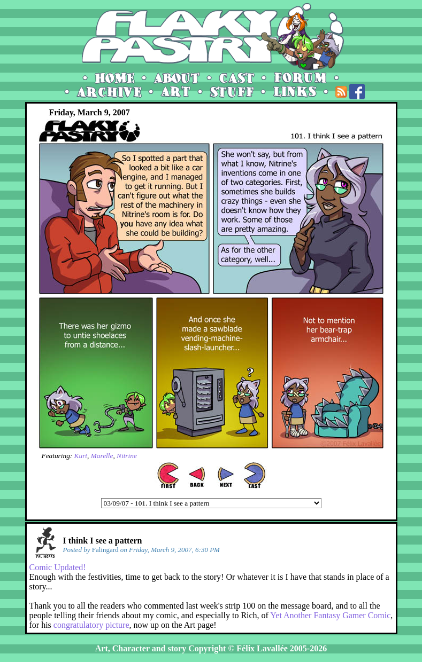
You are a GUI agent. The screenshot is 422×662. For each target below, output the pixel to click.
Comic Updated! (57, 567)
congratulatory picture (91, 624)
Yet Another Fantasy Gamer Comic (330, 615)
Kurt (80, 456)
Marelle (102, 456)
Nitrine (127, 456)
